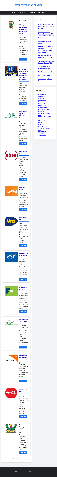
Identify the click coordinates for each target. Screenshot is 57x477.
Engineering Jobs (42, 105)
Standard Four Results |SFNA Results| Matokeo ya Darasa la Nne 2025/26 (46, 26)
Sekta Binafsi (31, 12)
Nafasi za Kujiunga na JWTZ (22, 427)
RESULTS (40, 126)
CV (39, 102)
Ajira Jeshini (41, 96)
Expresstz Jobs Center (28, 5)
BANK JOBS (41, 98)
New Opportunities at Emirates (46, 72)
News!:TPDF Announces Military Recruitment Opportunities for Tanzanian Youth (23, 27)
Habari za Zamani (16, 459)
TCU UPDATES (42, 132)
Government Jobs (43, 107)
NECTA (40, 122)
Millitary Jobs (41, 120)
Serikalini (22, 12)
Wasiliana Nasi (41, 12)
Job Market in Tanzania (44, 113)
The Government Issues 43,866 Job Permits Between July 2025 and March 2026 (23, 73)
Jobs (39, 115)
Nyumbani (14, 12)
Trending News (42, 135)
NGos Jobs (41, 124)
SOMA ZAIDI (23, 59)
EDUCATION (41, 103)
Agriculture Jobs (42, 94)
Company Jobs (42, 100)
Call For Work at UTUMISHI (45, 75)
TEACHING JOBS (42, 133)
